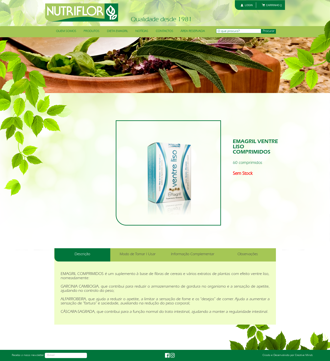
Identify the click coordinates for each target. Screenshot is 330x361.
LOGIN (249, 5)
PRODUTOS (91, 31)
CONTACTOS (164, 31)
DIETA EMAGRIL (117, 31)
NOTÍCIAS (141, 31)
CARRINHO (274, 5)
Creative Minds (304, 355)
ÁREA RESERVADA (193, 31)
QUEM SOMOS (66, 31)
